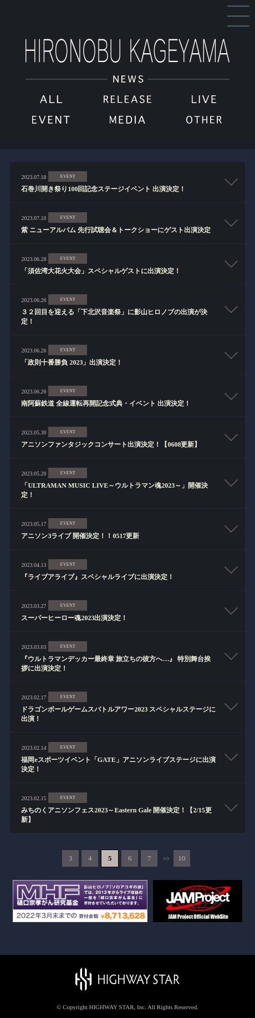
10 (181, 858)
